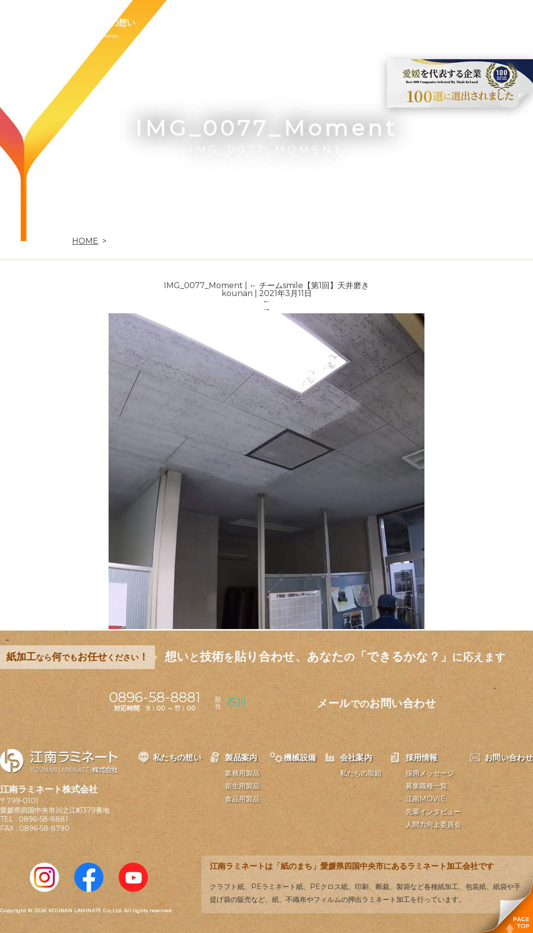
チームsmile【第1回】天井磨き (309, 285)
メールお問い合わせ (376, 703)
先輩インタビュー (433, 811)
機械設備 (233, 23)
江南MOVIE (425, 798)
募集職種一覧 (426, 786)
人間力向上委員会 (433, 824)
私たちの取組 (360, 773)
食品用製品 (242, 798)
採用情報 (347, 23)
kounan (237, 293)
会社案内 (290, 23)
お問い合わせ (413, 23)
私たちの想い (110, 23)
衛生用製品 (242, 786)
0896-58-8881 (43, 819)
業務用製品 (242, 773)
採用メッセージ (430, 773)
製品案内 (175, 23)
